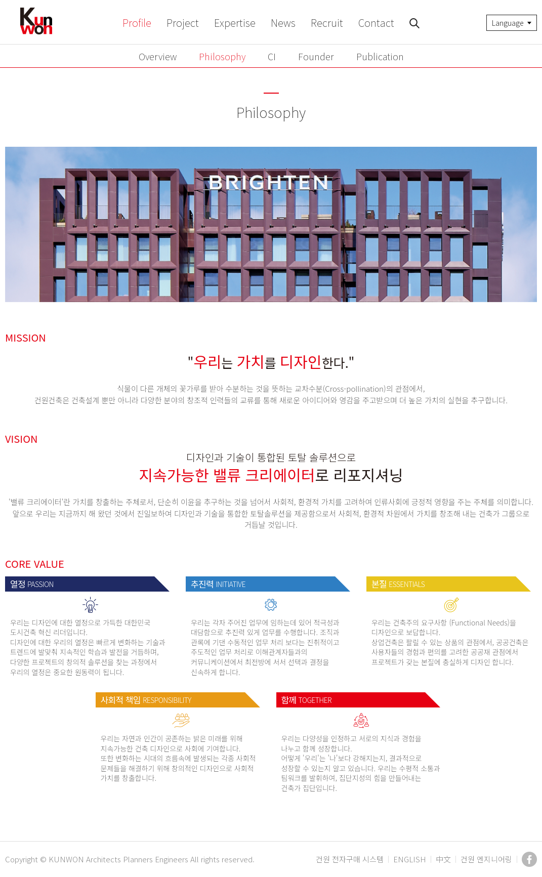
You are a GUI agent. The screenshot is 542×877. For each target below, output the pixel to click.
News (283, 22)
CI (272, 56)
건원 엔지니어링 (486, 859)
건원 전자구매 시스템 (350, 859)
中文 (443, 859)
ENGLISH (409, 859)
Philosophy (222, 56)
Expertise (235, 22)
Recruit (327, 22)
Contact (376, 22)
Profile (136, 22)
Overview (158, 56)
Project (182, 22)
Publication (380, 56)
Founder (316, 56)
